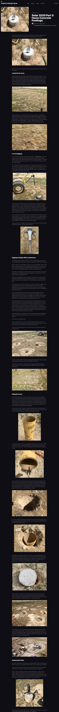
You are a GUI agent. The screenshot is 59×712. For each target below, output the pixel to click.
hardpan (31, 167)
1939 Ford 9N (38, 156)
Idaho (44, 23)
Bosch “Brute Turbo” (19, 218)
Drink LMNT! (38, 25)
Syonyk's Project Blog (9, 3)
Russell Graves (36, 23)
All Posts (42, 3)
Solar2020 (40, 23)
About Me (32, 3)
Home (28, 3)
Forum (38, 3)
